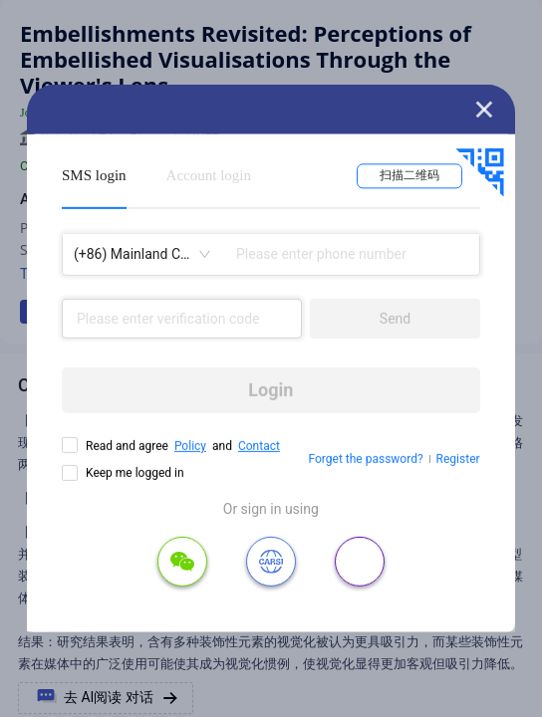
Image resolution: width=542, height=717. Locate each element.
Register (458, 459)
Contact (259, 446)
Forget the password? (366, 459)
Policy (190, 446)
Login (270, 389)
